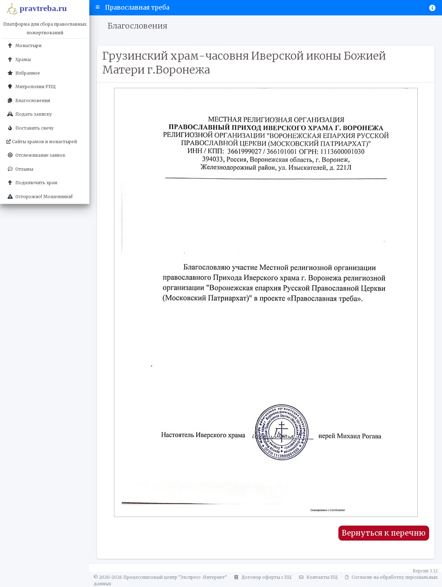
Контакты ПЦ (317, 577)
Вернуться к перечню (384, 533)
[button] (97, 7)
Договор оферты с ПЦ (262, 577)
